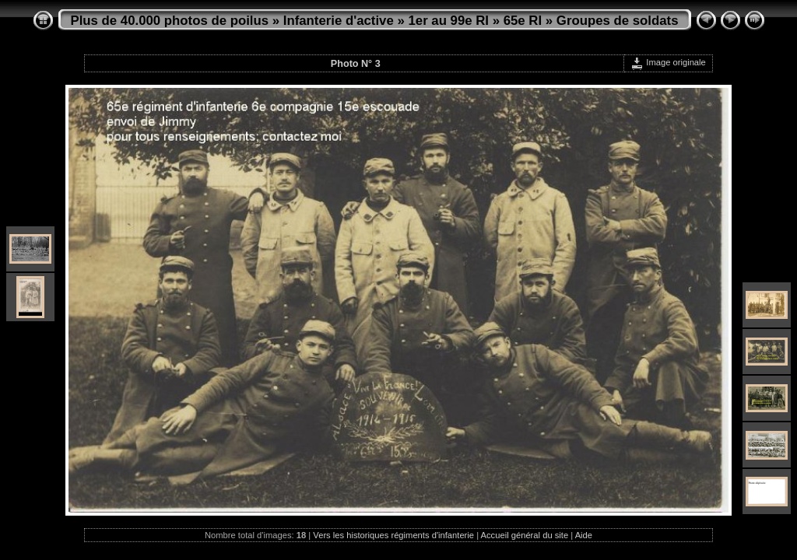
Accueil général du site (525, 535)
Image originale (668, 62)
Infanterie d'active (338, 20)
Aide (583, 535)
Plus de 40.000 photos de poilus (170, 20)
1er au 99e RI (448, 20)
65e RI (523, 20)
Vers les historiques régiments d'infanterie (393, 535)
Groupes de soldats (617, 20)
